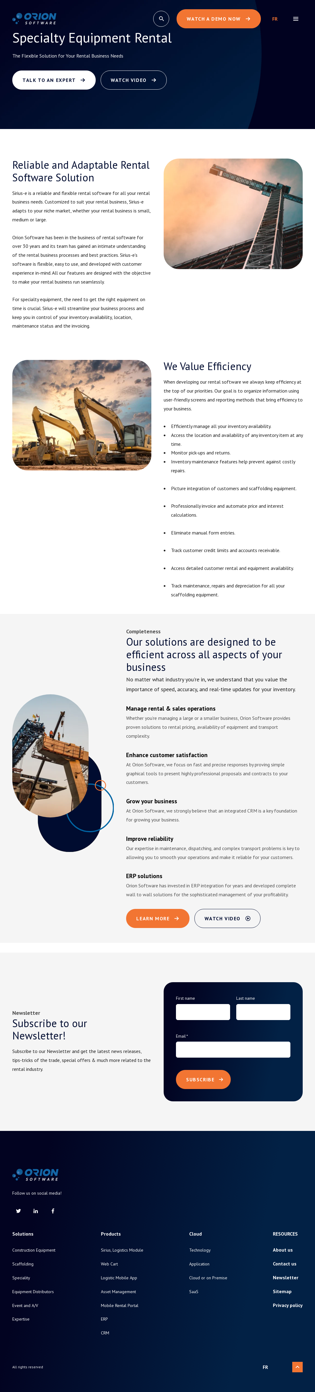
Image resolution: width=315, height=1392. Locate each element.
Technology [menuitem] (200, 1250)
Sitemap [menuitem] (282, 1291)
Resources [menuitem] (285, 1234)
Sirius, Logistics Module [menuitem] (122, 1250)
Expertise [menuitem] (21, 1319)
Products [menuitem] (111, 1234)
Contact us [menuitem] (285, 1264)
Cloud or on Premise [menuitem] (208, 1278)
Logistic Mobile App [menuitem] (119, 1278)
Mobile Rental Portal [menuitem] (119, 1305)
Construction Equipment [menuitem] (33, 1250)
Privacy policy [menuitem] (288, 1305)
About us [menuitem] (283, 1250)
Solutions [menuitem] (23, 1234)
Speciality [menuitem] (21, 1278)
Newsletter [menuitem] (285, 1278)
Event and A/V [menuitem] (25, 1305)
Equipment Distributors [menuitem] (33, 1291)
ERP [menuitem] (104, 1319)
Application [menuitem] (199, 1264)
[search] (161, 19)
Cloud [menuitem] (195, 1234)
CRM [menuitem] (105, 1333)
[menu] (296, 19)
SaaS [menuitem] (193, 1291)
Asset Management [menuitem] (118, 1291)
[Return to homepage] (34, 19)
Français (274, 19)
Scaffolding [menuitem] (23, 1264)
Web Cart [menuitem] (109, 1264)
